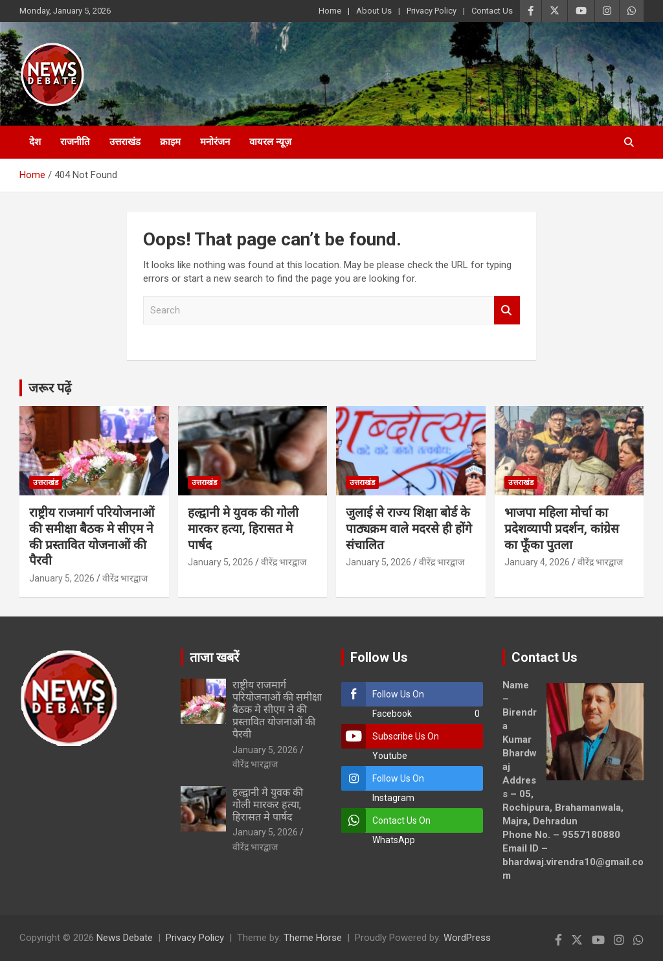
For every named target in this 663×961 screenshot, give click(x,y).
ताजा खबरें (214, 657)
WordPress (467, 938)
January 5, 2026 (62, 578)
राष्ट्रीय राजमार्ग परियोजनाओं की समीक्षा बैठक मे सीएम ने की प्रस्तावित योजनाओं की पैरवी (91, 536)
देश (35, 142)
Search (507, 310)
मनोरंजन (215, 142)
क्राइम (170, 142)
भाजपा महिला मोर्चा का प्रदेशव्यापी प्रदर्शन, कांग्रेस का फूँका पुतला (561, 528)
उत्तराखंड (124, 142)
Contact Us (492, 11)
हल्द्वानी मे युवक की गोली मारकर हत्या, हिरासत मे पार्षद (243, 528)
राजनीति (75, 142)
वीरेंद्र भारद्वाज (125, 578)
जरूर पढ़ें (49, 388)
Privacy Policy (431, 11)
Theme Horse (313, 938)
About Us (374, 11)
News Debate (124, 938)
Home (330, 11)
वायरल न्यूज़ (270, 142)
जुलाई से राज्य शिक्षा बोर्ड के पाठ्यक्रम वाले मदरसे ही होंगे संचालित (409, 528)
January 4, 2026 (537, 562)
